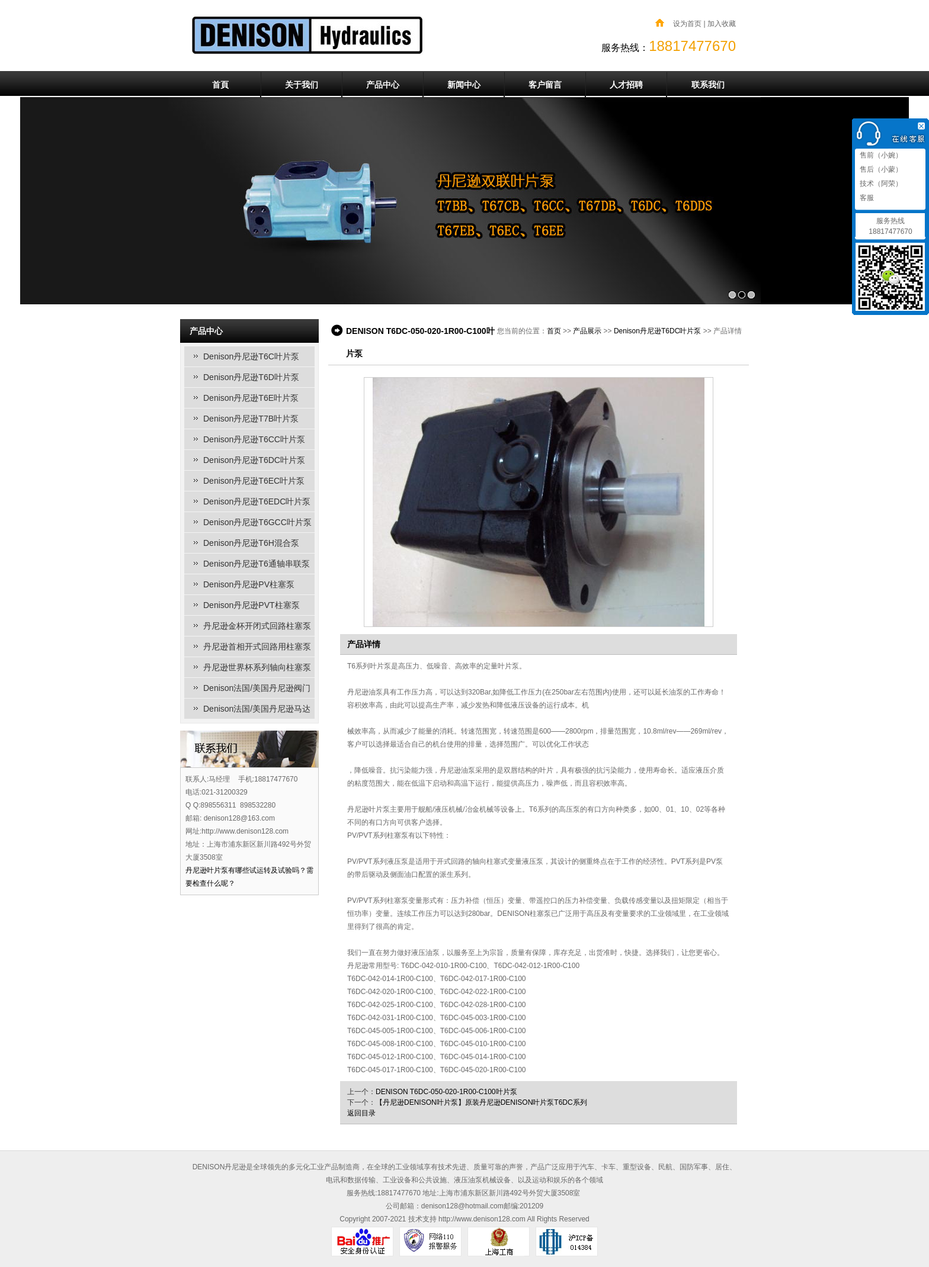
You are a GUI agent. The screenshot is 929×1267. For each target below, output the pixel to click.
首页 (554, 331)
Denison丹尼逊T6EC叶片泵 (254, 480)
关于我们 (301, 84)
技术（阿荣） (880, 183)
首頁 (220, 84)
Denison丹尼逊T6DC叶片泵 (254, 460)
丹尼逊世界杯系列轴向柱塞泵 (257, 667)
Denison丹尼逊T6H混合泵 (251, 543)
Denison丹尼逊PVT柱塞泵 (251, 605)
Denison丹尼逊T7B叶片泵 (251, 418)
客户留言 (545, 84)
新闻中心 (463, 84)
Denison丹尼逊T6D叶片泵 (251, 377)
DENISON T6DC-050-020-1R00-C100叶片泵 (446, 1092)
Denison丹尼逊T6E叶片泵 (251, 398)
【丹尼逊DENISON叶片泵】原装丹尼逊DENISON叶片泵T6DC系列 (481, 1102)
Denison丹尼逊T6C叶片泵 (251, 356)
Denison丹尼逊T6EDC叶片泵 (256, 501)
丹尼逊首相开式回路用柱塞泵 (257, 646)
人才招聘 (626, 84)
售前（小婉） (880, 155)
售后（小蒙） (880, 169)
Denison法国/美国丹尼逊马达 (256, 708)
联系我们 (708, 84)
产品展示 (587, 331)
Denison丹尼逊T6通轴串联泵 (256, 563)
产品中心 (382, 84)
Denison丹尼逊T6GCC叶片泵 (257, 522)
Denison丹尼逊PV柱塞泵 (248, 584)
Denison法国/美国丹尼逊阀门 (256, 688)
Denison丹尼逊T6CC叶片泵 (254, 439)
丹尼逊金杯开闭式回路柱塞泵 (257, 626)
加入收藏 (721, 24)
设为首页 (687, 24)
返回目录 (361, 1113)
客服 (866, 198)
